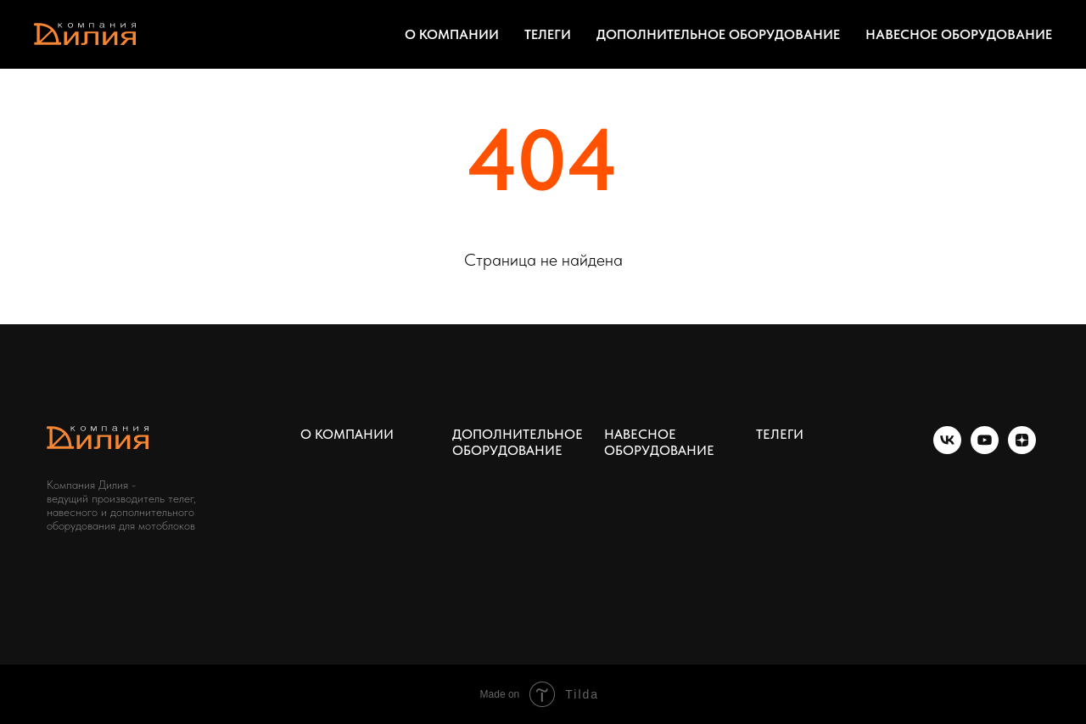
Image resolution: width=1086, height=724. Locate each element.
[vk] (947, 449)
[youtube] (985, 449)
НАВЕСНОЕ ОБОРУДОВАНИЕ (958, 34)
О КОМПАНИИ (452, 34)
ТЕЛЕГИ (547, 34)
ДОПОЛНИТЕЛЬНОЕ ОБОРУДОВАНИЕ (718, 34)
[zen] (1022, 449)
